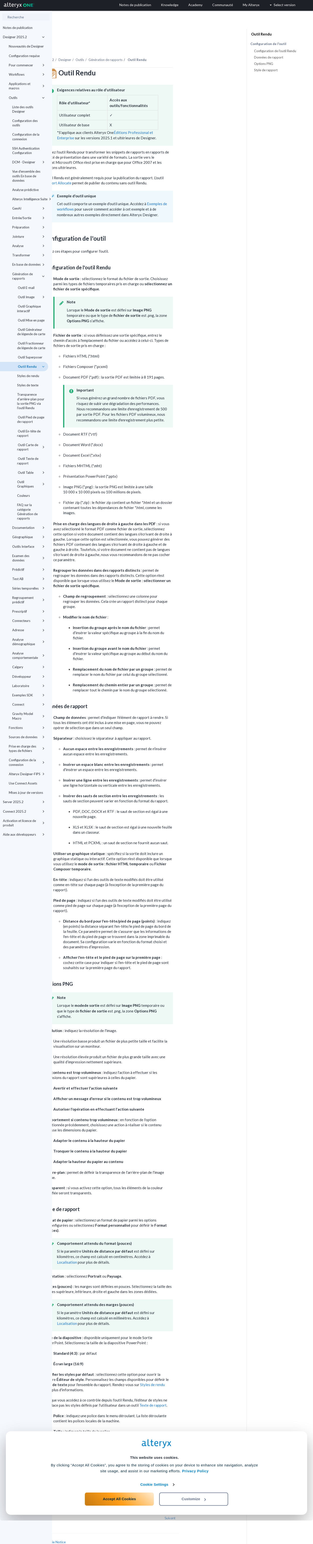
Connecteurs (28, 621)
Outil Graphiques (31, 484)
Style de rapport (266, 70)
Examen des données (28, 558)
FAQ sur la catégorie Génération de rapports (27, 511)
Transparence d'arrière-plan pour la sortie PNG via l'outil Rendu (30, 401)
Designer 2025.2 (24, 37)
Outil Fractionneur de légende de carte (31, 345)
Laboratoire (28, 686)
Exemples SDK (28, 695)
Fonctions (27, 728)
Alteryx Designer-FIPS (27, 774)
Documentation (28, 528)
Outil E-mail (25, 288)
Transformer (28, 255)
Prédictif (28, 569)
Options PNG (263, 64)
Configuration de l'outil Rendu (275, 51)
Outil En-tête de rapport (29, 433)
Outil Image (31, 297)
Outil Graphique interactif (29, 308)
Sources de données (27, 737)
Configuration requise (24, 56)
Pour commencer (27, 65)
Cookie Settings (154, 1508)
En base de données (28, 264)
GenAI (28, 208)
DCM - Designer (28, 162)
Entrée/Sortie (28, 218)
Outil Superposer (29, 357)
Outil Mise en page (31, 320)
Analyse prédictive (25, 190)
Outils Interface (28, 546)
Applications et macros (27, 86)
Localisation (119, 1249)
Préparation (28, 227)
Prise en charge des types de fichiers (27, 748)
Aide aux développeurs (24, 834)
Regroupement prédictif (28, 600)
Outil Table (31, 473)
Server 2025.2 (24, 802)
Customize (194, 1522)
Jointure (28, 236)
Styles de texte (27, 385)
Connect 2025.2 (24, 811)
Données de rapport (268, 57)
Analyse (28, 246)
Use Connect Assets (23, 783)
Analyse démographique (28, 642)
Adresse (28, 630)
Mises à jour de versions (26, 793)
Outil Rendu (31, 366)
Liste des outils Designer (22, 109)
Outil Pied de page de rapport (30, 419)
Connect (28, 704)
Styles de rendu (28, 376)
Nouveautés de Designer (26, 46)
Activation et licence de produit (24, 823)
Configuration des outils (25, 123)
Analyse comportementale (28, 655)
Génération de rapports (28, 276)
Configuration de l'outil (268, 44)
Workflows (27, 74)
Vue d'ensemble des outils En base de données (26, 175)
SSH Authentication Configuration (26, 150)
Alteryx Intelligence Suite (30, 199)
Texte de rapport (205, 1392)
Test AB (28, 579)
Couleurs (23, 496)
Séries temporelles (28, 588)
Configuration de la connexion (25, 136)
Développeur (28, 676)
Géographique (28, 537)
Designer (117, 46)
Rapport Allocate (109, 169)
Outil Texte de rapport (27, 461)
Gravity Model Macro (28, 716)
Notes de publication (18, 28)
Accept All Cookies (119, 1522)
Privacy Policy (195, 1494)
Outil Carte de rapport (31, 447)
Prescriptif (28, 611)
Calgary (28, 667)
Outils (27, 98)
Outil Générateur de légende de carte (31, 332)
